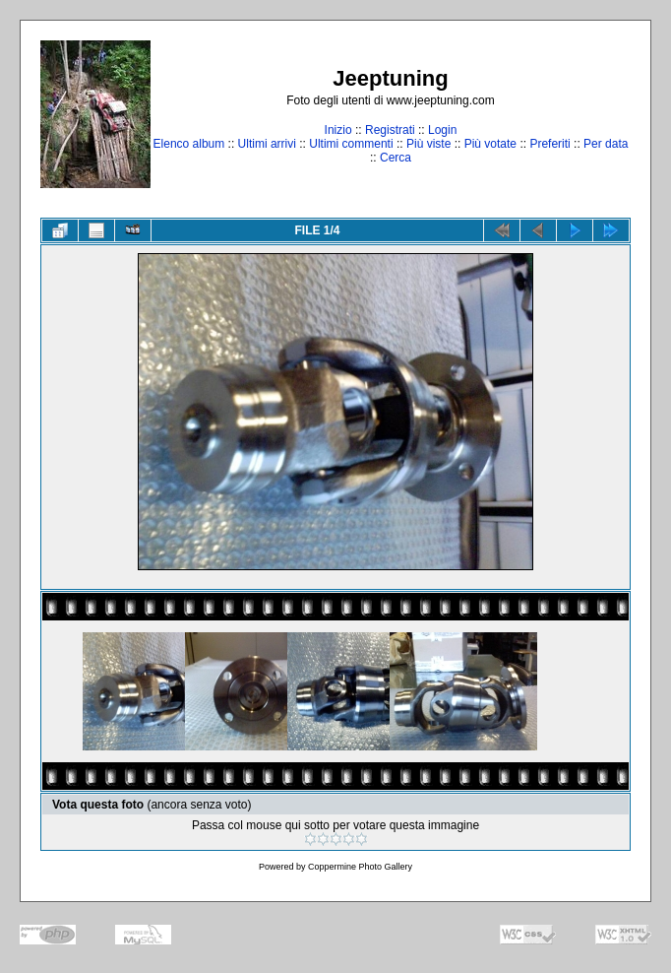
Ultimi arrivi (267, 144)
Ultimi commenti (351, 144)
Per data (605, 144)
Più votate (490, 144)
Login (442, 130)
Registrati (390, 130)
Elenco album (189, 144)
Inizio (338, 130)
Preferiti (549, 144)
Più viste (428, 144)
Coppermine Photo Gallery (360, 867)
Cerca (395, 157)
